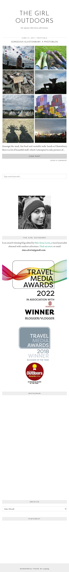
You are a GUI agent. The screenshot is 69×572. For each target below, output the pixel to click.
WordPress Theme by (34, 569)
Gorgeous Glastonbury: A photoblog (34, 42)
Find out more (46, 246)
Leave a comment (58, 160)
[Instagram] (18, 413)
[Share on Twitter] (4, 161)
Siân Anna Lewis (42, 242)
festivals (42, 38)
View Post (34, 156)
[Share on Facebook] (3, 161)
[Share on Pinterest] (5, 161)
